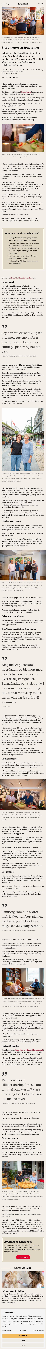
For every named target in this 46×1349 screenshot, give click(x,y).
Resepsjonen (26, 92)
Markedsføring (39, 1330)
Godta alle (23, 1336)
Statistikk (23, 1330)
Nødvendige (7, 1330)
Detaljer (23, 1345)
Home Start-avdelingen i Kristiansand (29, 1050)
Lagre (23, 1340)
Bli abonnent (23, 1257)
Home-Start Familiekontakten (21, 278)
